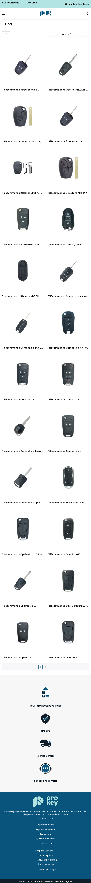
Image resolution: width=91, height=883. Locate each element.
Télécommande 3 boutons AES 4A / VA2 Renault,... (67, 193)
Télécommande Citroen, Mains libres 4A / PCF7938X (65, 244)
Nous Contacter (11, 2)
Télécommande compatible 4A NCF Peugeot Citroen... (68, 296)
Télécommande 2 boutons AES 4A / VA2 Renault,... (22, 141)
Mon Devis (31, 2)
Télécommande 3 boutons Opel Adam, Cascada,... (20, 89)
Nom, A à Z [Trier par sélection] (75, 34)
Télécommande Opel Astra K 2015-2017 (67, 89)
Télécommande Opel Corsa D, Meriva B (19, 657)
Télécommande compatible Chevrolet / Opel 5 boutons (63, 399)
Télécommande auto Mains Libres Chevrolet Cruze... (21, 244)
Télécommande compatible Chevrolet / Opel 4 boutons (18, 399)
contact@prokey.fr (79, 4)
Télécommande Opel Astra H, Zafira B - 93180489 (22, 554)
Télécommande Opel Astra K (64, 554)
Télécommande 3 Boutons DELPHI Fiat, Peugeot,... (20, 296)
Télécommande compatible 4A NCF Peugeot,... (22, 347)
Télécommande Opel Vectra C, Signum (65, 657)
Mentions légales (63, 881)
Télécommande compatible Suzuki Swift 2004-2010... (22, 451)
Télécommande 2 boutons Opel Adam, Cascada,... (65, 141)
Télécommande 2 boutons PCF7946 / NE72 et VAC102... (22, 193)
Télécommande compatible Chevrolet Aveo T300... (63, 451)
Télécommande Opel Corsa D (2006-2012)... (18, 605)
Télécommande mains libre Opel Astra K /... (66, 502)
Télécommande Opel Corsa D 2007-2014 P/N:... (68, 605)
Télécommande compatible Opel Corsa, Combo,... (21, 502)
